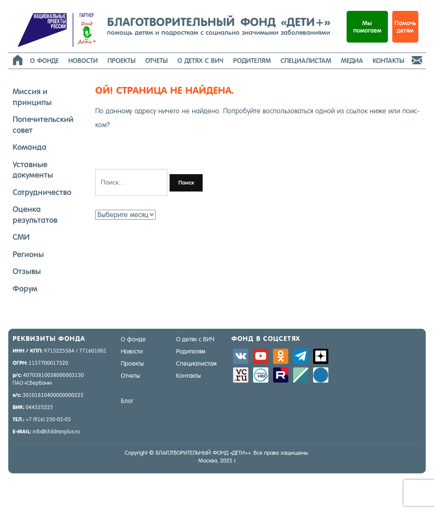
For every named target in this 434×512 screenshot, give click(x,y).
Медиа (352, 60)
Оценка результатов (35, 215)
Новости (83, 60)
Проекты (121, 60)
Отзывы (27, 271)
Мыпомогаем (367, 27)
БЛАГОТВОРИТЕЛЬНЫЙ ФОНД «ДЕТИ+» (218, 25)
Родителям (252, 60)
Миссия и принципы (32, 97)
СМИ (21, 236)
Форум (25, 288)
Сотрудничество (42, 192)
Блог (127, 400)
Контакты (388, 60)
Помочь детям (405, 27)
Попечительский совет (43, 125)
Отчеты (156, 60)
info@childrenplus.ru (56, 432)
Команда (30, 147)
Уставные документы (33, 170)
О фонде (44, 60)
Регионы (28, 254)
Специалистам (305, 60)
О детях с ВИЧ (200, 60)
